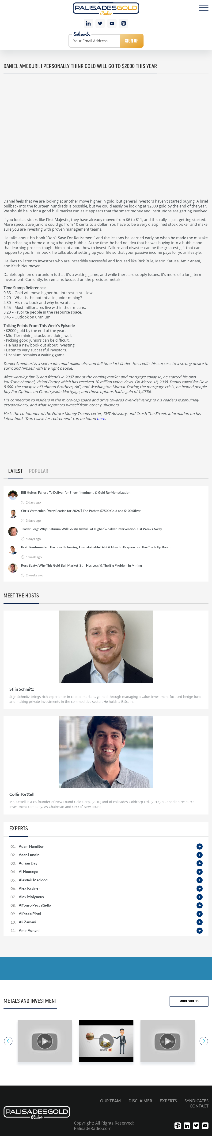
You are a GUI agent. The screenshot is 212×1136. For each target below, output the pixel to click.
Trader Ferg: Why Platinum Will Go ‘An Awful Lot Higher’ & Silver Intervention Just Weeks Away (91, 529)
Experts (168, 1101)
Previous (8, 1041)
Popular (38, 471)
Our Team (110, 1101)
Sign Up (132, 40)
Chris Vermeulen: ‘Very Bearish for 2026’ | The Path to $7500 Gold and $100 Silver (81, 511)
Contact (199, 1106)
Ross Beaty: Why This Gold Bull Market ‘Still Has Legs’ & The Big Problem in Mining (81, 566)
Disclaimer (140, 1101)
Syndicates (196, 1101)
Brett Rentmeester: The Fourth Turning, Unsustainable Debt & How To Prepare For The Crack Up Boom (95, 547)
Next (204, 1041)
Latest (15, 471)
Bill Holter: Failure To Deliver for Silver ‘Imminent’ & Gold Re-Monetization (75, 493)
